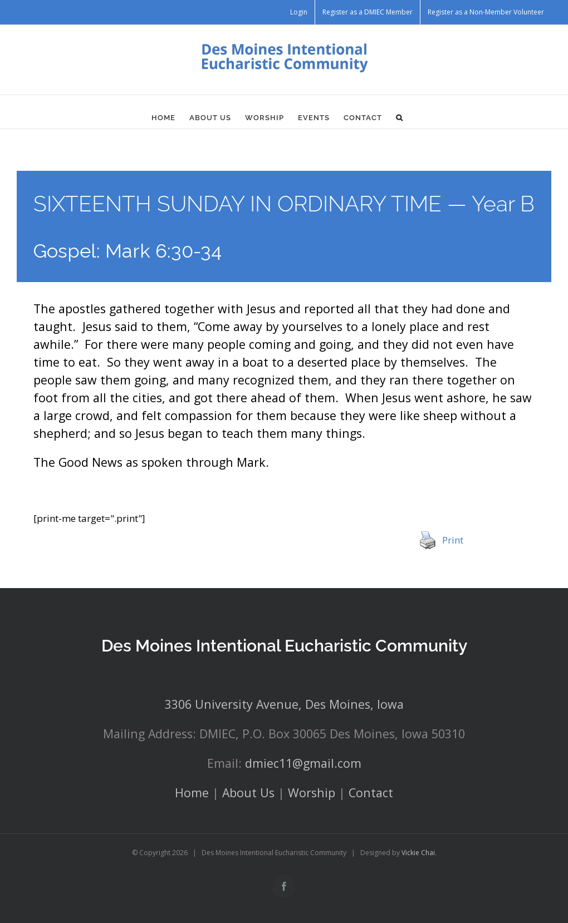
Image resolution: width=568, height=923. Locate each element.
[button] (399, 117)
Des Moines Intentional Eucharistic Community (284, 645)
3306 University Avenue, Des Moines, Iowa (284, 704)
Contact (371, 792)
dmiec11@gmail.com (303, 763)
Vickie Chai (418, 852)
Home (192, 792)
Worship (311, 792)
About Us (248, 792)
